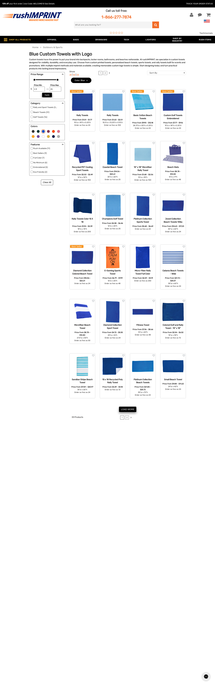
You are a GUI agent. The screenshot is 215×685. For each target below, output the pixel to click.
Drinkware (62, 619)
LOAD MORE (127, 409)
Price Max (54, 85)
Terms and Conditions (121, 628)
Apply (47, 95)
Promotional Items (67, 637)
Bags (59, 614)
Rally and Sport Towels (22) (45, 107)
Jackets (61, 610)
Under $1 (61, 651)
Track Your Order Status (199, 4)
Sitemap (114, 642)
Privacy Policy (117, 633)
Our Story (115, 610)
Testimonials (206, 33)
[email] (182, 607)
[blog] (174, 632)
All (78, 74)
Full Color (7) (38, 158)
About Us (115, 605)
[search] (113, 25)
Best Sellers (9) (40, 153)
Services (114, 614)
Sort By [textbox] (153, 73)
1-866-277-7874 (116, 17)
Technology (63, 624)
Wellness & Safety (66, 633)
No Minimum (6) (40, 162)
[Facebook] (164, 632)
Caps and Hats (64, 646)
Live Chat (11, 610)
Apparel (61, 605)
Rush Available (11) (41, 148)
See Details (50, 4)
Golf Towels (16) (40, 117)
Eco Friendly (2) (40, 172)
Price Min (38, 85)
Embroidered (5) (40, 167)
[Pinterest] (178, 632)
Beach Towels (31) (41, 112)
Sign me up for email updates (180, 613)
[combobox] (166, 73)
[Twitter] (169, 632)
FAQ (112, 619)
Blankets (61, 642)
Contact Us (11, 605)
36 (70, 74)
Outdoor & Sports (66, 628)
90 (74, 74)
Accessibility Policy (120, 637)
